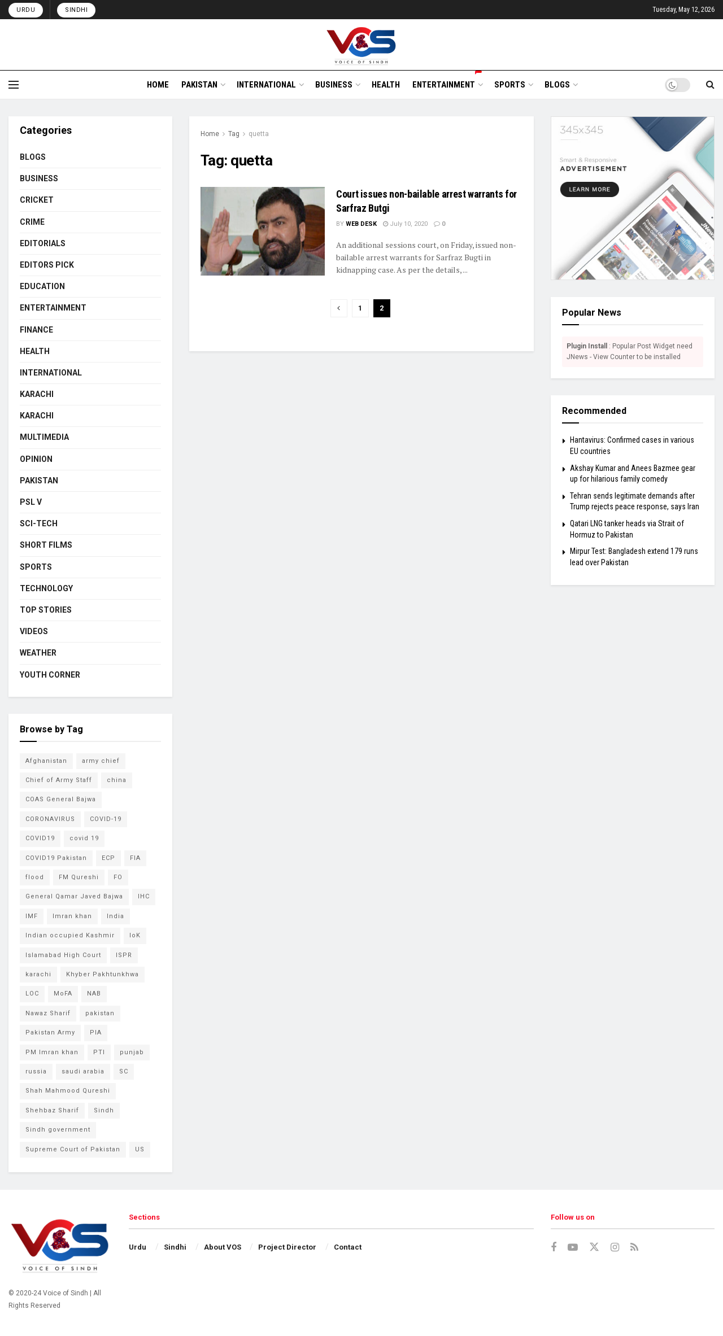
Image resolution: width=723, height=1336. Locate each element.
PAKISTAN (199, 85)
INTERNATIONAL (266, 85)
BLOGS (557, 85)
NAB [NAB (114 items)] (94, 993)
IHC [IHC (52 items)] (144, 896)
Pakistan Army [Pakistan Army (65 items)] (50, 1032)
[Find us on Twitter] (594, 1247)
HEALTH (386, 85)
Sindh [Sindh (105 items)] (104, 1110)
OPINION (36, 459)
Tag (233, 134)
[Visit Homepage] (362, 44)
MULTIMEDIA (44, 437)
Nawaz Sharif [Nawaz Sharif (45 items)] (48, 1013)
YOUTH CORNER (50, 674)
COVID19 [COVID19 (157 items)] (40, 838)
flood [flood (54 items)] (34, 877)
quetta (259, 134)
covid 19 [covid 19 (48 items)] (84, 838)
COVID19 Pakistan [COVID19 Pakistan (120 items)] (56, 858)
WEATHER (38, 652)
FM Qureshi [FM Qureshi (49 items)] (79, 877)
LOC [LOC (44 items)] (32, 993)
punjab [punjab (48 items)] (132, 1052)
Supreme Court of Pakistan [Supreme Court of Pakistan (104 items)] (72, 1149)
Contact (348, 1247)
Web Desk (361, 224)
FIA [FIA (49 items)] (135, 858)
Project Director (287, 1247)
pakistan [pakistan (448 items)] (100, 1013)
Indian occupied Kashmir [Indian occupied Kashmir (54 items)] (70, 935)
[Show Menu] (13, 85)
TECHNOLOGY (46, 588)
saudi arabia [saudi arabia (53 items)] (83, 1071)
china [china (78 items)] (117, 780)
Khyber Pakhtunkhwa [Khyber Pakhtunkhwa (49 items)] (102, 974)
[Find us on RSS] (634, 1247)
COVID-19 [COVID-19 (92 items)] (105, 819)
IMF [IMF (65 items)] (31, 916)
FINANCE (36, 329)
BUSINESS (333, 85)
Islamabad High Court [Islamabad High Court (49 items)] (63, 955)
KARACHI (37, 394)
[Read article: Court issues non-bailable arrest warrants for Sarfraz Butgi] (263, 231)
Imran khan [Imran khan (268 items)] (72, 916)
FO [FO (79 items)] (118, 877)
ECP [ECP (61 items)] (108, 858)
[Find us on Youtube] (573, 1247)
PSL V (31, 502)
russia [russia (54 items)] (36, 1071)
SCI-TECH (39, 523)
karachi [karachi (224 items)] (38, 974)
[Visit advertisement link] (633, 198)
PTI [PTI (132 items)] (99, 1052)
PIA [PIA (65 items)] (96, 1032)
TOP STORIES (46, 609)
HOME (158, 85)
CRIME (32, 221)
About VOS (222, 1247)
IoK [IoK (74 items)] (135, 935)
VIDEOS (34, 631)
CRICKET (37, 199)
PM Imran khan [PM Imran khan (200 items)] (52, 1052)
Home (210, 134)
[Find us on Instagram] (615, 1247)
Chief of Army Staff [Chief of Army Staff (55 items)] (58, 780)
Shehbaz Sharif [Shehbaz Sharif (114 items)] (52, 1110)
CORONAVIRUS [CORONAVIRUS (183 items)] (50, 819)
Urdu (25, 10)
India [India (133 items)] (115, 916)
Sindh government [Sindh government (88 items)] (57, 1129)
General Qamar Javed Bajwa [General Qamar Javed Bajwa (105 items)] (74, 896)
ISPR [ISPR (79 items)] (124, 955)
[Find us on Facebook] (553, 1247)
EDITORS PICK (47, 264)
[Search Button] (710, 85)
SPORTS (509, 85)
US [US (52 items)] (140, 1149)
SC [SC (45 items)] (123, 1071)
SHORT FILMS (46, 544)
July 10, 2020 (405, 224)
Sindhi (76, 10)
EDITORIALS (43, 243)
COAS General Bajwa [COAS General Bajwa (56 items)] (60, 799)
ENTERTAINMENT (447, 83)
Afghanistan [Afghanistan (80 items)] (46, 761)
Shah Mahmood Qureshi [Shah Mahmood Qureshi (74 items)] (67, 1090)
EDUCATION (42, 286)
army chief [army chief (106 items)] (101, 761)
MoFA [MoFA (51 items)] (63, 993)
